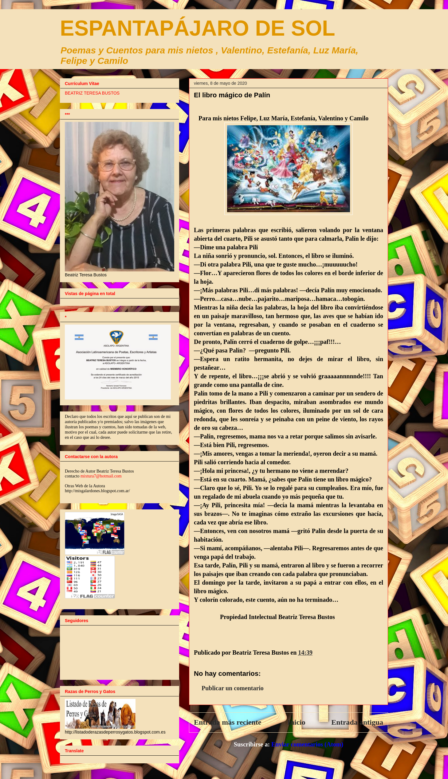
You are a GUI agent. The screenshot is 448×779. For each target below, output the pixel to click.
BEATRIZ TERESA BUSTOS (92, 93)
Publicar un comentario (233, 688)
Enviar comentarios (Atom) (307, 744)
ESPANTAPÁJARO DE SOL (197, 28)
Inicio (296, 722)
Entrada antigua (357, 722)
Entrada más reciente (227, 722)
